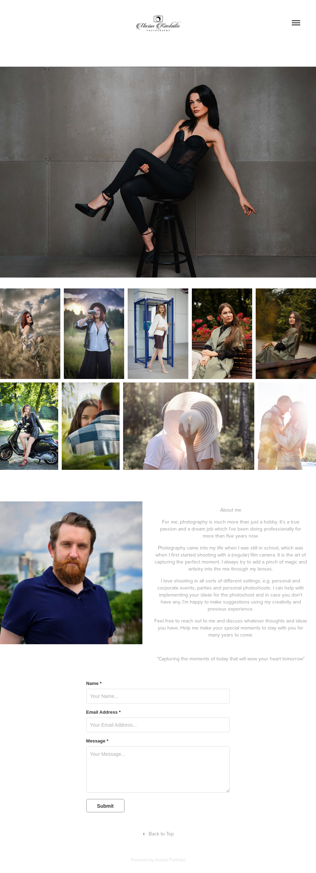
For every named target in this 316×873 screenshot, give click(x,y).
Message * (97, 741)
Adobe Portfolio (170, 860)
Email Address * (103, 712)
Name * (94, 683)
